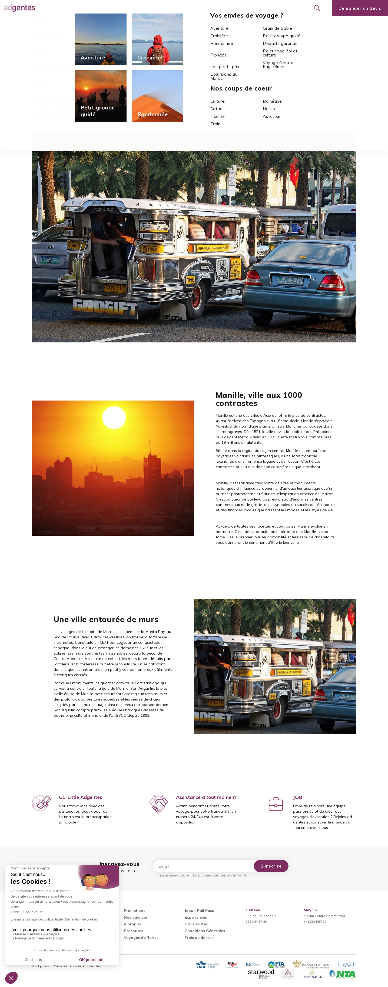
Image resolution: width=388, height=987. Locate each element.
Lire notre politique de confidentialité (222, 875)
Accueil (174, 39)
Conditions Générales (205, 930)
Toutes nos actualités (51, 121)
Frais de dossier (199, 937)
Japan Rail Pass (199, 910)
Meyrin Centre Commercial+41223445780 (324, 915)
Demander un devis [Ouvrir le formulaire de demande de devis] (360, 8)
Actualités (196, 39)
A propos (132, 924)
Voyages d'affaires (141, 937)
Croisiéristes (196, 924)
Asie (215, 39)
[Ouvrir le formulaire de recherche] (316, 8)
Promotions (144, 8)
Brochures (133, 930)
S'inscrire (271, 866)
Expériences (196, 917)
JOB (297, 797)
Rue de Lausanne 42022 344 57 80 (262, 915)
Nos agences (181, 8)
